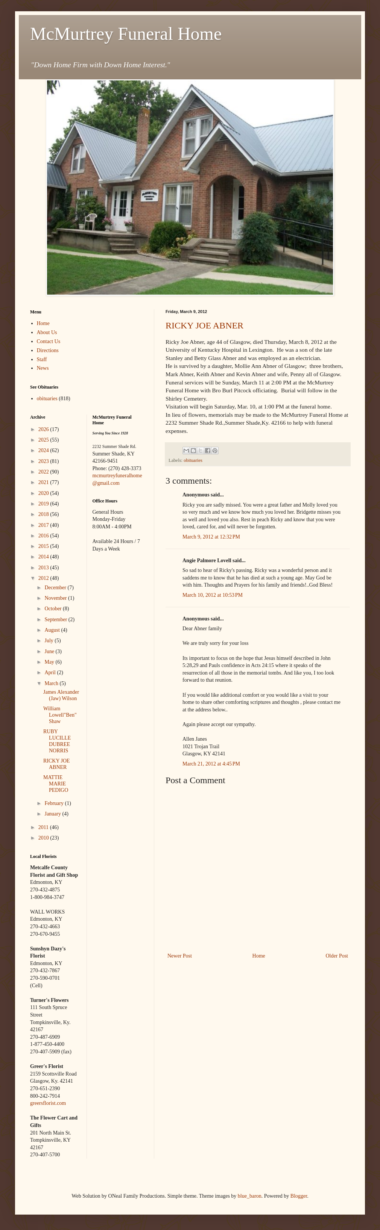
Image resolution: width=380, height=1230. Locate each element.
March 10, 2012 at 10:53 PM (212, 595)
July (49, 640)
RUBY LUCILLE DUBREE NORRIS (57, 741)
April (50, 672)
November (56, 598)
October (53, 608)
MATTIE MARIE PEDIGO (55, 784)
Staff (42, 359)
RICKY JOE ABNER (204, 325)
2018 (44, 514)
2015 (44, 546)
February (54, 803)
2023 (44, 461)
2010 (44, 838)
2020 (44, 493)
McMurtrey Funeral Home (126, 34)
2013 (44, 567)
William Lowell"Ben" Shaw (60, 715)
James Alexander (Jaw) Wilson (61, 695)
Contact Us (49, 341)
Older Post (337, 956)
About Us (47, 332)
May (49, 662)
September (56, 619)
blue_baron (249, 1196)
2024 (44, 450)
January (53, 814)
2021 (44, 482)
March (51, 683)
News (43, 368)
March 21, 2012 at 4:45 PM (211, 764)
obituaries (193, 460)
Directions (48, 350)
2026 (44, 429)
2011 (44, 827)
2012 (44, 578)
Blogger (298, 1196)
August (52, 630)
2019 (44, 504)
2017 (44, 525)
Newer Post (179, 956)
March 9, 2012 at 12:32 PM (211, 537)
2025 (44, 440)
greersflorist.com (48, 1103)
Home (258, 956)
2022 (44, 472)
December (55, 587)
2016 (44, 536)
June (49, 651)
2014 (44, 557)
